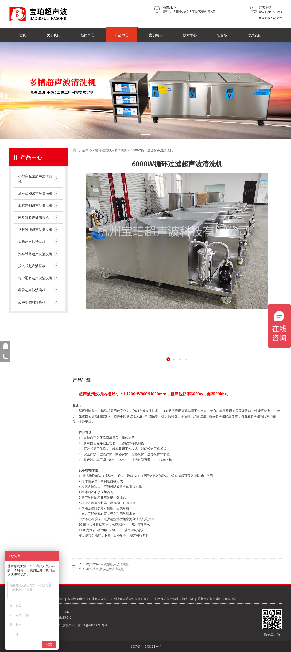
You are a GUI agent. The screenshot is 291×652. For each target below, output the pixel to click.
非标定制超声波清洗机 (35, 205)
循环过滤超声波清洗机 (35, 229)
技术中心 (190, 35)
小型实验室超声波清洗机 (35, 179)
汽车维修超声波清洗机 (35, 253)
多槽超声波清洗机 (31, 241)
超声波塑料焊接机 (31, 302)
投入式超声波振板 (31, 265)
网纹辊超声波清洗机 (33, 217)
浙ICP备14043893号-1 (92, 625)
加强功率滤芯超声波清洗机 (105, 569)
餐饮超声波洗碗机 (31, 290)
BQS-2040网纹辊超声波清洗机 (107, 564)
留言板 (222, 35)
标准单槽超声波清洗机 (35, 193)
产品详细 (82, 380)
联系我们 (254, 35)
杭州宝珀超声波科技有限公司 (87, 599)
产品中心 (121, 35)
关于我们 (53, 35)
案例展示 (156, 35)
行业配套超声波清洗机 (35, 278)
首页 (22, 35)
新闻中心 (87, 35)
